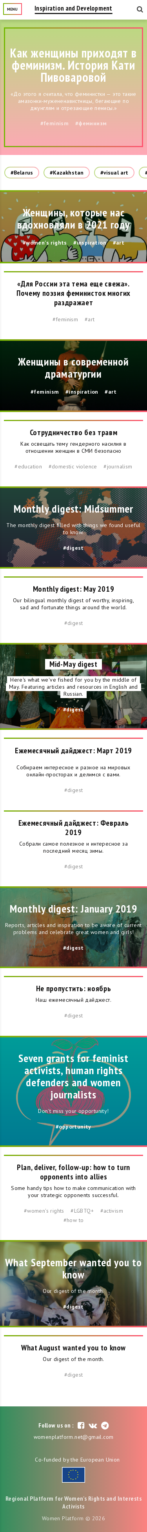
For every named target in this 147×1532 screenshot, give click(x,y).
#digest (73, 547)
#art (119, 242)
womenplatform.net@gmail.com (74, 1436)
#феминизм (91, 123)
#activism (111, 1210)
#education (28, 466)
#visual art (114, 172)
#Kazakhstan (66, 172)
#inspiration (89, 242)
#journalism (117, 466)
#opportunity (73, 1126)
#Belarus (22, 172)
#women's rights (45, 242)
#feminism (54, 123)
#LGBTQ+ (82, 1210)
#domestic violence (73, 466)
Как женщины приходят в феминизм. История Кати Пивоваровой (73, 65)
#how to (74, 1220)
